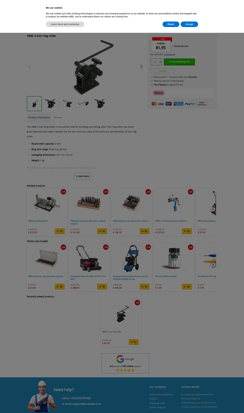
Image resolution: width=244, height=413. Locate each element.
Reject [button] (171, 24)
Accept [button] (189, 24)
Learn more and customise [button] (65, 24)
